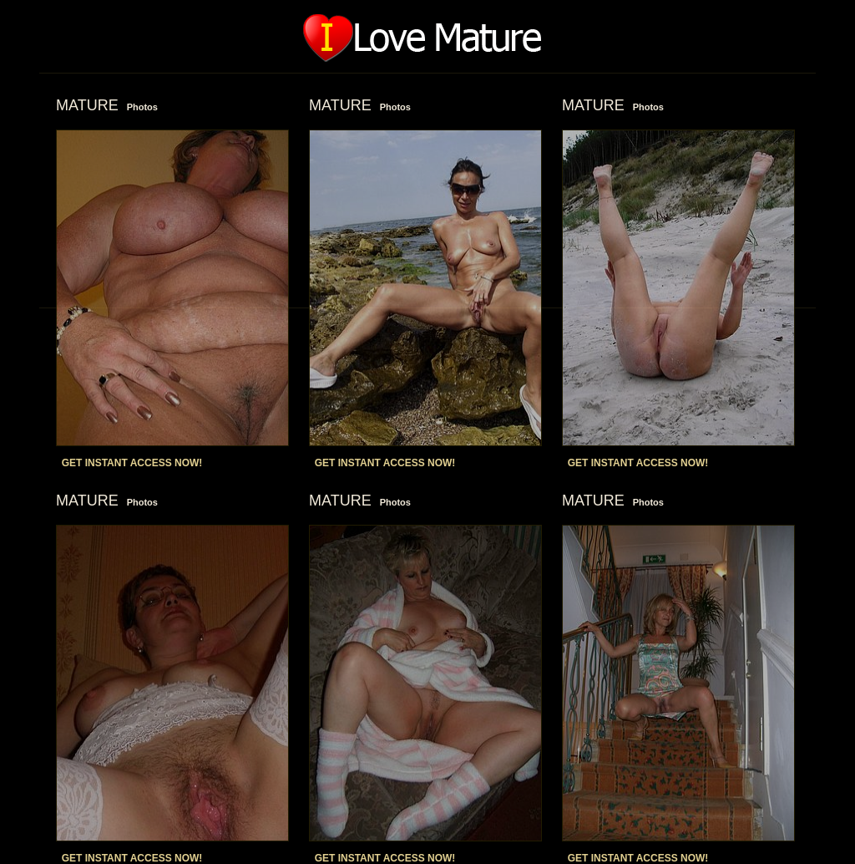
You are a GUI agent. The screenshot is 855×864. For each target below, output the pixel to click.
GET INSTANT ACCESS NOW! (132, 463)
